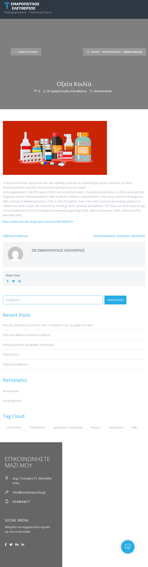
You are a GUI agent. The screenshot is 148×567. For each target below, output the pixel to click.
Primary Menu (141, 5)
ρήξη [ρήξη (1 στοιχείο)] (134, 427)
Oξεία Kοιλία (11, 354)
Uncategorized (12, 401)
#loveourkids (111, 52)
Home (93, 52)
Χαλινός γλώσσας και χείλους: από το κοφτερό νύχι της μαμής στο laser (48, 325)
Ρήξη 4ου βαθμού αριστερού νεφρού (26, 335)
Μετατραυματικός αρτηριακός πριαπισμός (119, 236)
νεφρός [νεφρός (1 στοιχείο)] (96, 427)
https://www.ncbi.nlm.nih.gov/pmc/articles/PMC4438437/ (38, 221)
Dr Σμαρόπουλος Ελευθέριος (67, 91)
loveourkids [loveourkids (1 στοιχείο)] (13, 427)
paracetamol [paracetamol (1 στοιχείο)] (37, 427)
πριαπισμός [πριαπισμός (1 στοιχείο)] (116, 427)
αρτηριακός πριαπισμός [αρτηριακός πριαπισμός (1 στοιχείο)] (68, 427)
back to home (25, 52)
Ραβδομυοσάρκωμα (15, 236)
